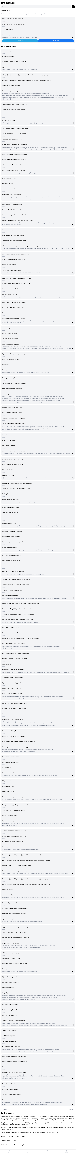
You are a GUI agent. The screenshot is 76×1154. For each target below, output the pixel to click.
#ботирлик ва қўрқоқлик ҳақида (11, 775)
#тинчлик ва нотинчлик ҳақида (11, 598)
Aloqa (14, 1140)
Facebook (56, 41)
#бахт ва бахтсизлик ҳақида (51, 724)
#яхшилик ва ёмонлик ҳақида (11, 402)
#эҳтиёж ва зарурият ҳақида (28, 249)
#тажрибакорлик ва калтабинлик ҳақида (56, 95)
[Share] (73, 37)
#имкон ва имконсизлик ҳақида (11, 37)
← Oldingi (4, 1109)
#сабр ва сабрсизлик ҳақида (39, 1104)
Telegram (20, 41)
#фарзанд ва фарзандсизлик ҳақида (12, 99)
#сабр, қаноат (26, 1104)
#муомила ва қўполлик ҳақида (54, 396)
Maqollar (3, 10)
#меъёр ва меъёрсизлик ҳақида (30, 273)
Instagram (49, 1127)
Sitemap (9, 1140)
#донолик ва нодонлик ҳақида (11, 197)
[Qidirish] (36, 6)
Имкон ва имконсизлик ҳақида (18, 14)
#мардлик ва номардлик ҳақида (52, 1075)
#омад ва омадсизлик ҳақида (10, 696)
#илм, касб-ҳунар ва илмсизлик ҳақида (13, 95)
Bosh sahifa (4, 14)
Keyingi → (72, 1109)
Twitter (61, 1127)
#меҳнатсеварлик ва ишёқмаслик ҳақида (14, 93)
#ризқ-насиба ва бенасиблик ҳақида (32, 426)
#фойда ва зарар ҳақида (9, 97)
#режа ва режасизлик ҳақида (47, 348)
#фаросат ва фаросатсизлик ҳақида (32, 1075)
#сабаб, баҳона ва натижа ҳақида (35, 147)
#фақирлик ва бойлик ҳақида (32, 646)
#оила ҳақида (59, 97)
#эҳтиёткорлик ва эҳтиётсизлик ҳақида (31, 402)
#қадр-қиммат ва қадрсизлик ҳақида (13, 646)
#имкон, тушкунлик (8, 149)
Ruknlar (9, 10)
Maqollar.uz (7, 3)
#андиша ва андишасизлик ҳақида (32, 1049)
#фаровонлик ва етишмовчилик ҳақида (13, 478)
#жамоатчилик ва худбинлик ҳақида (53, 426)
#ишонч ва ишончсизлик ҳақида (51, 347)
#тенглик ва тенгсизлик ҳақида (11, 724)
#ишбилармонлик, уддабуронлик (29, 696)
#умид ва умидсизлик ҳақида (29, 37)
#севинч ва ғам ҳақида (43, 249)
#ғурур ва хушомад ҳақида (51, 1049)
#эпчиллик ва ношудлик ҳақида (26, 97)
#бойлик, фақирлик (8, 123)
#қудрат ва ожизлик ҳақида (10, 69)
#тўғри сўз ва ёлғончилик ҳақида (35, 398)
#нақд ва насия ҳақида (30, 1025)
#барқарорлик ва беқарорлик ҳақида (56, 147)
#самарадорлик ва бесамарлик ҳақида (38, 93)
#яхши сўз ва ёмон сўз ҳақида (11, 396)
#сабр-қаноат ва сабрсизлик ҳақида (24, 149)
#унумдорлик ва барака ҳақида (45, 97)
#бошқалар (66, 672)
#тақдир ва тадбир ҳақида (29, 173)
